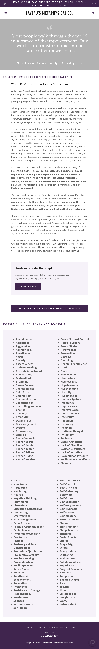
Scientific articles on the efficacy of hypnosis (49, 308)
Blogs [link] (28, 642)
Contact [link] (36, 642)
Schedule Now (28, 287)
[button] (10, 13)
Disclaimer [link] (47, 642)
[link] (49, 14)
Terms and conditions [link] (63, 642)
